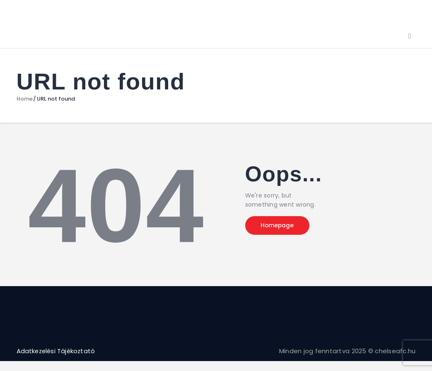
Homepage (280, 226)
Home (25, 99)
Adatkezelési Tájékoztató (57, 351)
